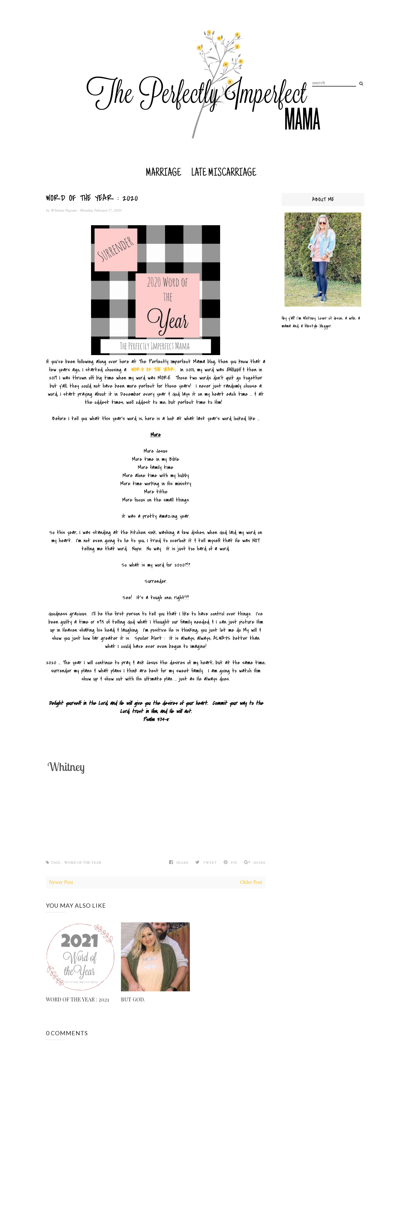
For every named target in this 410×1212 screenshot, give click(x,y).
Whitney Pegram (63, 210)
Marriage (163, 173)
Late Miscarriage (223, 173)
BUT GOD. (133, 999)
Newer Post (61, 882)
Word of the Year (82, 862)
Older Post (251, 882)
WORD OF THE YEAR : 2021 (77, 999)
